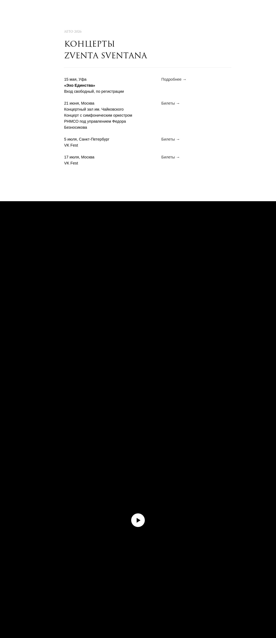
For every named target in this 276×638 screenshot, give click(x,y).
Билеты (168, 103)
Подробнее (171, 79)
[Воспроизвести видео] (138, 520)
